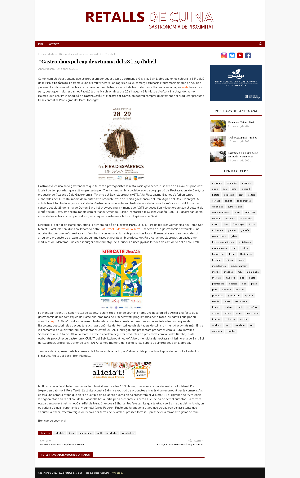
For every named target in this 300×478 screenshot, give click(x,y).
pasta (252, 277)
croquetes (217, 206)
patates (233, 283)
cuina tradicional (221, 212)
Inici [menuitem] (40, 44)
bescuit (246, 188)
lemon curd (218, 254)
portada (226, 289)
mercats (216, 277)
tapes (239, 313)
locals (241, 260)
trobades (230, 319)
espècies (230, 218)
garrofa (245, 230)
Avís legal (117, 472)
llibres (229, 260)
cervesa (216, 200)
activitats (59, 433)
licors (232, 254)
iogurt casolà (219, 248)
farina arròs (246, 218)
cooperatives (244, 200)
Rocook (216, 307)
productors (50, 54)
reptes (227, 301)
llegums (216, 260)
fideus (215, 224)
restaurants (241, 301)
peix (244, 283)
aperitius (247, 183)
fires (71, 433)
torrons (216, 319)
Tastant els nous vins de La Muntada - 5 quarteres (243, 154)
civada (228, 200)
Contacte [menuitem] (53, 44)
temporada (252, 313)
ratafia (215, 301)
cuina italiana (235, 206)
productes (111, 433)
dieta (237, 212)
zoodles (231, 331)
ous (242, 277)
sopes (215, 313)
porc (214, 289)
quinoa (249, 295)
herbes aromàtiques (223, 242)
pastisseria (218, 283)
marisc (215, 271)
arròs (215, 188)
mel (240, 271)
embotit (216, 218)
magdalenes (219, 265)
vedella (244, 319)
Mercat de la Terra (128, 229)
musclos (230, 277)
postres (240, 289)
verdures (216, 325)
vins (228, 325)
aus (225, 188)
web (185, 87)
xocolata (217, 331)
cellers (251, 194)
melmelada (252, 271)
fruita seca (217, 230)
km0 (99, 433)
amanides (232, 183)
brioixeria (229, 194)
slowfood (252, 307)
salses (229, 307)
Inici (40, 54)
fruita (252, 224)
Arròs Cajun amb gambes (242, 137)
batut (234, 188)
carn (241, 194)
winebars (240, 325)
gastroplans (85, 433)
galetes (232, 230)
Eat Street (107, 229)
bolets (215, 194)
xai (251, 325)
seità (240, 307)
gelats (234, 236)
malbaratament (239, 265)
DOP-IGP (250, 212)
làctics (244, 248)
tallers (227, 313)
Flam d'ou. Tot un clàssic (241, 122)
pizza (254, 283)
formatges (238, 224)
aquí (53, 321)
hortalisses (245, 242)
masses (228, 271)
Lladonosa (246, 254)
